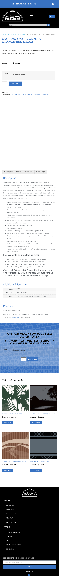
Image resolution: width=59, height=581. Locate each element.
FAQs (7, 541)
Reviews (9, 536)
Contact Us (10, 549)
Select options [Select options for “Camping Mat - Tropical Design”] (7, 422)
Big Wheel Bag (11, 514)
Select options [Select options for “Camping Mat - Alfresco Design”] (36, 470)
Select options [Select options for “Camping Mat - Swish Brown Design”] (7, 470)
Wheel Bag (10, 510)
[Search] (48, 25)
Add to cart (15, 83)
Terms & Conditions (13, 545)
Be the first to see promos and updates (18, 558)
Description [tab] (8, 172)
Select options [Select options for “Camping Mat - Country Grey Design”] (36, 422)
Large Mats (21, 34)
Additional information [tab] (25, 172)
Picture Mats (35, 94)
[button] (31, 16)
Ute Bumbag (10, 505)
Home (4, 34)
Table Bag (9, 518)
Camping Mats (11, 34)
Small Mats (45, 94)
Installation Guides (13, 532)
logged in (15, 317)
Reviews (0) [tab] (40, 172)
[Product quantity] (4, 83)
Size (6, 73)
